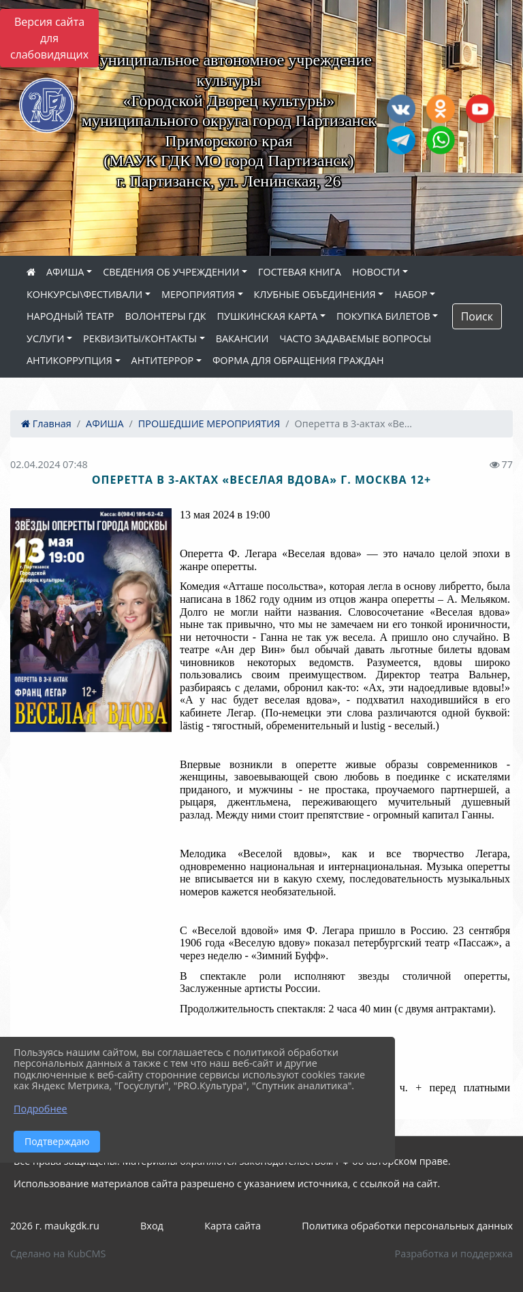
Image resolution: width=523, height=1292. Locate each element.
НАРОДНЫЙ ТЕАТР (70, 316)
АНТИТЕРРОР (162, 360)
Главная (46, 423)
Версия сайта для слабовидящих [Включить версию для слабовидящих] (49, 38)
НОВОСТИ (376, 271)
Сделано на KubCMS (58, 1253)
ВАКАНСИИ (242, 338)
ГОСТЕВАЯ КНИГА (299, 271)
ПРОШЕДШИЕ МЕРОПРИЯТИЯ (209, 423)
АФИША (65, 271)
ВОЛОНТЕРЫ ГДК (165, 316)
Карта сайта (232, 1225)
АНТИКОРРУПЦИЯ (69, 360)
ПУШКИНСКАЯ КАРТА (267, 316)
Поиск (477, 316)
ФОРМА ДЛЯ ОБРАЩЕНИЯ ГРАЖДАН (298, 360)
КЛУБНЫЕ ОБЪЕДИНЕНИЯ (315, 294)
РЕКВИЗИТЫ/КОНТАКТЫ (140, 338)
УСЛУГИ (45, 338)
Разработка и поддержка (454, 1253)
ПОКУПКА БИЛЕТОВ (383, 316)
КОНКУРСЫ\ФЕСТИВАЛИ (84, 294)
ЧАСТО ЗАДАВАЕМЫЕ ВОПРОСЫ (355, 338)
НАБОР (410, 294)
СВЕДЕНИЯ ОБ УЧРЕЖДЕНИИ (171, 271)
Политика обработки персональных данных (407, 1225)
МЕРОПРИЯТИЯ (198, 294)
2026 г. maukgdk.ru (54, 1225)
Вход (151, 1225)
